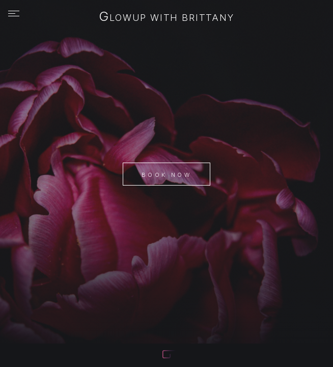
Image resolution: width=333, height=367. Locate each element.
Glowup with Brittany (166, 17)
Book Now (166, 174)
